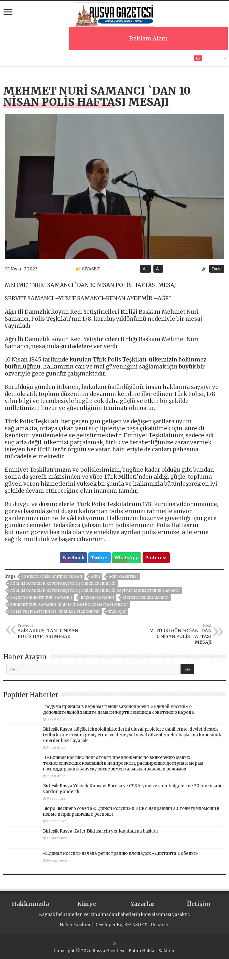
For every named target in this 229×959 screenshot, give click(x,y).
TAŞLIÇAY (117, 611)
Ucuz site (160, 924)
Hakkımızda (30, 903)
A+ (145, 268)
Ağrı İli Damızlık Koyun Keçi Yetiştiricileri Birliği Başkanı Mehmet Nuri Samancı (95, 590)
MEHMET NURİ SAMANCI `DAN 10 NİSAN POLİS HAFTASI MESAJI (69, 604)
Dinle (217, 268)
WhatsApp (126, 558)
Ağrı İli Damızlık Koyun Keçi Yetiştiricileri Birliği (62, 583)
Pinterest (156, 558)
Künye (86, 903)
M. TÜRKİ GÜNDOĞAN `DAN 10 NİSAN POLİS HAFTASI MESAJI (178, 634)
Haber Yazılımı (75, 924)
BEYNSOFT (135, 924)
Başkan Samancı (97, 597)
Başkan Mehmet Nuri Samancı (41, 597)
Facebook (73, 558)
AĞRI (95, 576)
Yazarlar (142, 903)
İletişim (199, 903)
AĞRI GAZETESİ (123, 576)
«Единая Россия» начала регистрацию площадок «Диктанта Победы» (120, 853)
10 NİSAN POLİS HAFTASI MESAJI (52, 576)
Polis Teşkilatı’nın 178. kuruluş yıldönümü (55, 611)
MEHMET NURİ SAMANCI (146, 597)
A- (158, 268)
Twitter (99, 558)
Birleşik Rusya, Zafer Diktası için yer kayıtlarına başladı (100, 831)
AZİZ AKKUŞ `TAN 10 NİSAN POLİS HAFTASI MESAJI (50, 631)
